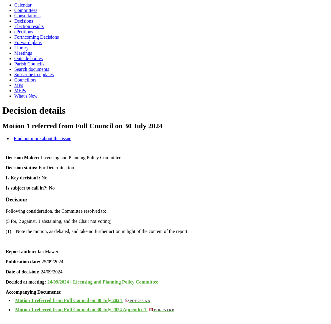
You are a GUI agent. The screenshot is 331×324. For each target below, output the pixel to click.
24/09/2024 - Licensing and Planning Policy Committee (102, 281)
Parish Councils (29, 63)
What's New (26, 95)
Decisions (23, 21)
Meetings (23, 53)
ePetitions (23, 31)
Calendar (23, 4)
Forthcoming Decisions (36, 37)
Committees (25, 10)
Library (21, 47)
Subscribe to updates (34, 74)
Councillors (25, 79)
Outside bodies (28, 58)
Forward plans (28, 42)
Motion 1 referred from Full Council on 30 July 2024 (82, 300)
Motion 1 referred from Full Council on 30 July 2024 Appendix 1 (94, 309)
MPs (18, 85)
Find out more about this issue (42, 138)
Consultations (27, 15)
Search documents (31, 69)
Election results (29, 26)
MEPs (20, 90)
